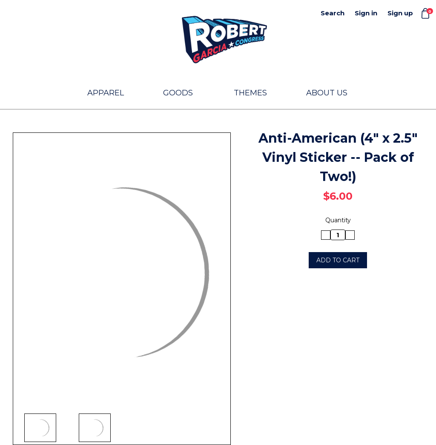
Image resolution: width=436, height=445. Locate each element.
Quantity (338, 220)
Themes (254, 93)
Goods (182, 93)
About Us (326, 93)
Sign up (400, 13)
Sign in (366, 13)
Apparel (109, 93)
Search (332, 13)
